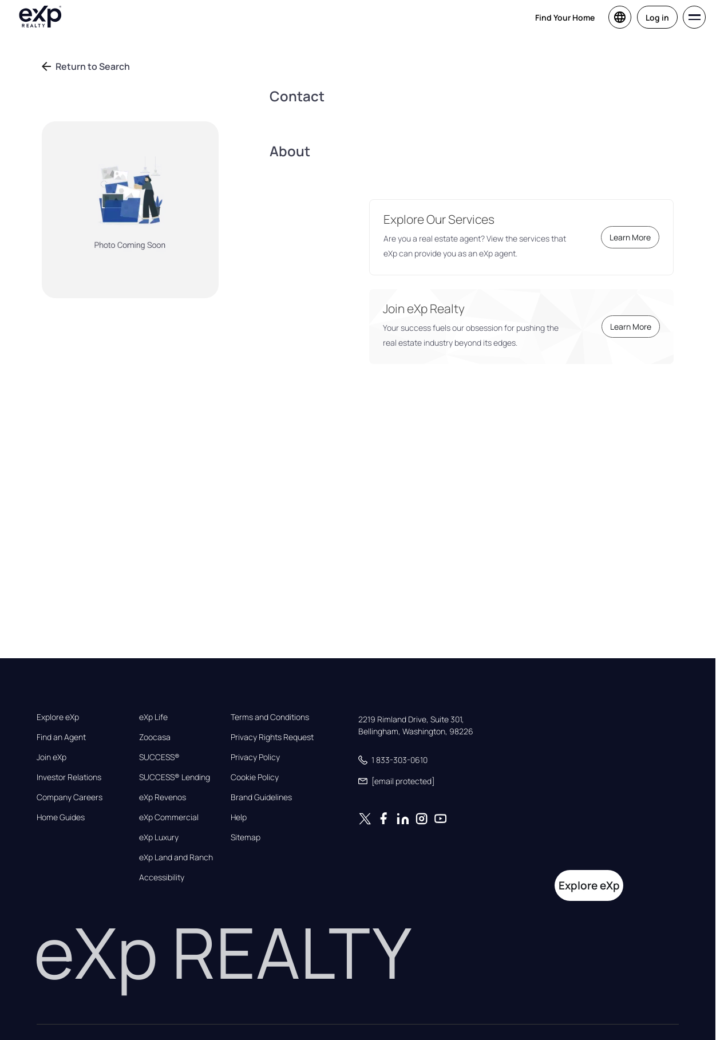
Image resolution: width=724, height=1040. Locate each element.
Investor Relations (69, 777)
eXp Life (153, 717)
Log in (657, 17)
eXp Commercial (169, 817)
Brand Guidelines (261, 797)
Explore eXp (58, 717)
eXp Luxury (159, 837)
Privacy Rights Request (272, 737)
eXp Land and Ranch (176, 857)
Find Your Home (565, 17)
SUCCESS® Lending (174, 777)
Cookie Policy (255, 777)
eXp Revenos (162, 797)
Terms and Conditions (270, 717)
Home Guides (61, 817)
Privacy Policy (255, 757)
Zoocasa (155, 737)
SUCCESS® (159, 757)
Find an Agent (61, 737)
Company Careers (69, 797)
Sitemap (245, 837)
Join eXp (51, 757)
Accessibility (161, 877)
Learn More (630, 237)
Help (239, 817)
